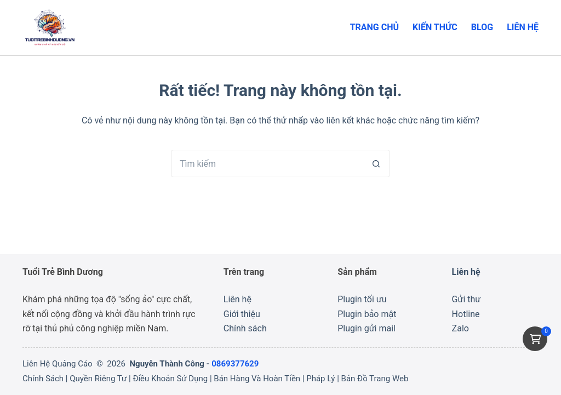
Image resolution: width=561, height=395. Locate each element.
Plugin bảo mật (366, 314)
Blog (482, 27)
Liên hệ (523, 27)
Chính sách (245, 328)
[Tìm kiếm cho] (267, 163)
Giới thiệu (242, 314)
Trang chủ (374, 27)
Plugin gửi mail (366, 328)
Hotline (466, 314)
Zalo (460, 328)
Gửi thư (466, 299)
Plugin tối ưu (361, 299)
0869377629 (235, 364)
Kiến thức (435, 27)
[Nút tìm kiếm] (376, 163)
